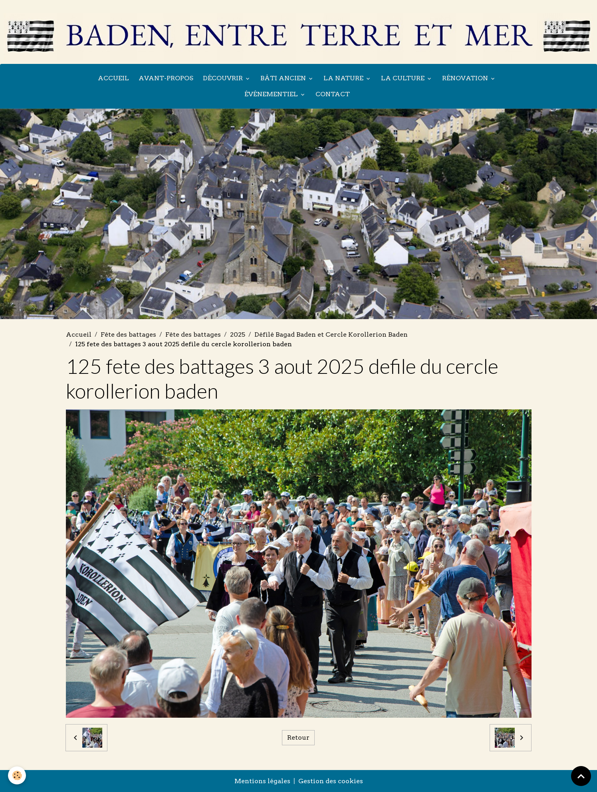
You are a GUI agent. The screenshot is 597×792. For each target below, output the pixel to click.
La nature (344, 78)
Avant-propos (166, 78)
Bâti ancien (283, 78)
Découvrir (223, 78)
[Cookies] (17, 775)
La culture (403, 78)
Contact (332, 94)
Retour (298, 737)
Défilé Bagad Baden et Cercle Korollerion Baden (331, 334)
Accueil (113, 78)
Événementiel (271, 94)
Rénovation (466, 78)
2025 (237, 334)
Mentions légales (262, 781)
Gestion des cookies (330, 781)
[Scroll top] (581, 776)
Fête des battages (128, 334)
